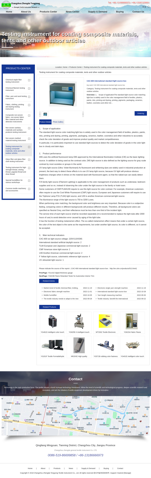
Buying (120, 11)
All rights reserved (86, 473)
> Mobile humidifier (49, 295)
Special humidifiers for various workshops (14, 181)
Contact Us (138, 11)
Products (57, 468)
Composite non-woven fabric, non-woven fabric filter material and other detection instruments (15, 118)
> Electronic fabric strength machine (56, 292)
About (43, 468)
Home (9, 11)
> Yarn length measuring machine (109, 295)
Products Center (48, 11)
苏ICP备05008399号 (101, 473)
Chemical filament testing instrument (15, 89)
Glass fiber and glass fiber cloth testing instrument (16, 160)
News (71, 468)
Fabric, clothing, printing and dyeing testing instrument (15, 107)
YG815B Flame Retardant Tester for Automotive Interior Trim (71, 276)
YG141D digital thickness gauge (60, 273)
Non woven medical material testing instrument (16, 139)
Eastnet (120, 473)
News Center (72, 11)
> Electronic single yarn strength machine (112, 288)
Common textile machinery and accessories (16, 189)
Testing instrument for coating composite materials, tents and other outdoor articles (70, 37)
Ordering (140, 113)
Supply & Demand (97, 11)
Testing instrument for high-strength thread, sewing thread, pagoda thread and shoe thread (16, 170)
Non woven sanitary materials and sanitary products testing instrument (16, 130)
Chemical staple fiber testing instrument (14, 81)
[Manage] (127, 473)
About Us (26, 11)
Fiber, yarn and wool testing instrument (16, 97)
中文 (144, 7)
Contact (75, 379)
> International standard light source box (111, 292)
